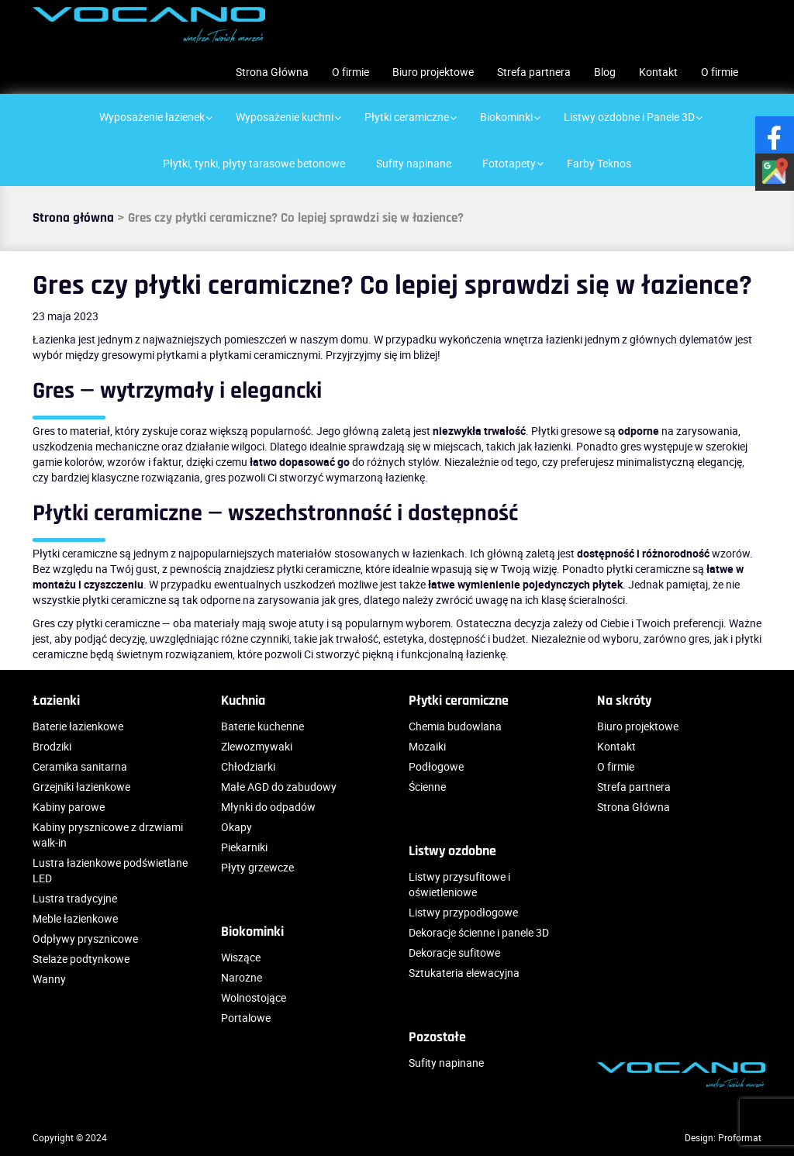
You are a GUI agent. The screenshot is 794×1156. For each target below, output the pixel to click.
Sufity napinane (446, 1062)
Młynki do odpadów (268, 806)
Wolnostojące (253, 997)
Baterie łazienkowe (78, 726)
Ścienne (427, 786)
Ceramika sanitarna (80, 766)
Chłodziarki (248, 766)
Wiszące (241, 957)
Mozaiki (427, 746)
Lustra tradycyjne (75, 898)
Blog (605, 71)
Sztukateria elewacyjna (464, 972)
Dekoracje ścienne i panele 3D (479, 932)
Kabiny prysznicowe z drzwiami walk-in (108, 835)
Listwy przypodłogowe (463, 912)
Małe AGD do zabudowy (279, 786)
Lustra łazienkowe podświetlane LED (110, 870)
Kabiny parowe (69, 806)
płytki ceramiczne (319, 568)
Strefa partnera (534, 71)
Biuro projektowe (433, 71)
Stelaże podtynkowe (81, 958)
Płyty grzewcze (257, 867)
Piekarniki (244, 847)
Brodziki (52, 746)
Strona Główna (272, 71)
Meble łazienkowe (75, 918)
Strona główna (73, 217)
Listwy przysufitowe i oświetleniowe (459, 884)
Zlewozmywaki (256, 746)
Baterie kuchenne (262, 726)
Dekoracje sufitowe (454, 952)
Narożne (241, 977)
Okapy (236, 827)
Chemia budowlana (455, 726)
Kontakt (658, 71)
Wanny (49, 978)
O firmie (350, 71)
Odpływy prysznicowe (85, 938)
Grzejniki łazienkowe (81, 786)
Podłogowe (436, 766)
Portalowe (246, 1017)
